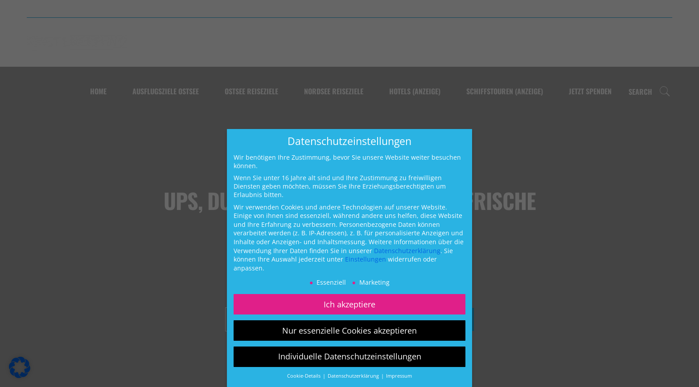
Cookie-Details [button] (304, 376)
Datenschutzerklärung (407, 250)
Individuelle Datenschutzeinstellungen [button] (349, 356)
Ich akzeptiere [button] (349, 304)
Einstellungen (365, 259)
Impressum (399, 376)
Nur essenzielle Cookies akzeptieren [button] (349, 330)
